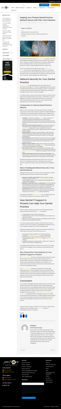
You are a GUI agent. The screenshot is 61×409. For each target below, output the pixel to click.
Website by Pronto (54, 406)
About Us (13, 10)
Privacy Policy (46, 406)
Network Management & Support (29, 370)
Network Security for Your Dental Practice (29, 32)
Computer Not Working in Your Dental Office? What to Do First (7, 44)
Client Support (45, 4)
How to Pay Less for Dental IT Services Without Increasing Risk (7, 38)
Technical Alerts (49, 366)
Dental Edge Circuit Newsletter (50, 373)
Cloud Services (25, 374)
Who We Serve (50, 7)
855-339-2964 (7, 377)
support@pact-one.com (10, 379)
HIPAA (47, 368)
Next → (53, 350)
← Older (23, 350)
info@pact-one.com (9, 372)
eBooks (47, 376)
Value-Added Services (27, 376)
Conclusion (23, 36)
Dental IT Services (20, 7)
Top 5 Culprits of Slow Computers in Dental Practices (7, 20)
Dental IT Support (26, 364)
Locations (28, 7)
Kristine (31, 22)
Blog (47, 370)
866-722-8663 (57, 1)
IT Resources (42, 7)
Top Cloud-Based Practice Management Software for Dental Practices (7, 25)
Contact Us (56, 4)
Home (12, 7)
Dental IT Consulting (26, 366)
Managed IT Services (37, 22)
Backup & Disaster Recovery (28, 372)
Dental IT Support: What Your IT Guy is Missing (7, 32)
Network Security (44, 22)
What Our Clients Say (51, 364)
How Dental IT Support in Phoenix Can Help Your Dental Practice (34, 34)
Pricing (35, 7)
